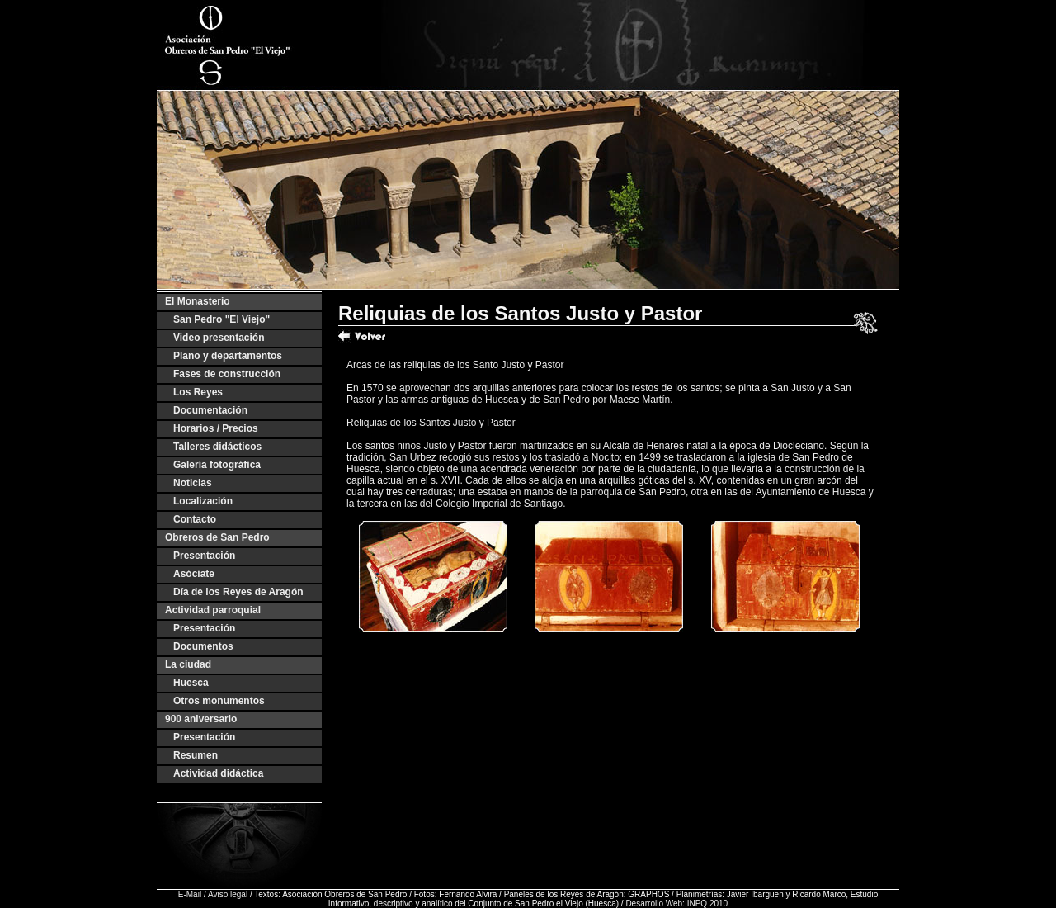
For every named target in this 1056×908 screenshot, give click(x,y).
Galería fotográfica (217, 465)
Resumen (195, 755)
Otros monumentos (219, 701)
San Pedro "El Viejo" (221, 319)
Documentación (210, 410)
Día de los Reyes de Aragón (238, 592)
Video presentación (218, 337)
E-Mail (189, 894)
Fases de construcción (226, 374)
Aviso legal (228, 894)
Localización (203, 501)
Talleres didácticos (217, 446)
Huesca (191, 682)
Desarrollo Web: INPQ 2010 (676, 903)
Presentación (204, 555)
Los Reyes (198, 392)
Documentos (203, 646)
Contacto (194, 519)
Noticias (192, 483)
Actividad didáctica (218, 773)
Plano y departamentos (227, 356)
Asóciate (193, 573)
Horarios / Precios (215, 428)
